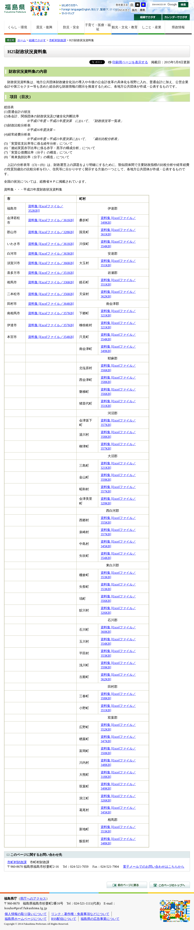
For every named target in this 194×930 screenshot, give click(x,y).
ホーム (21, 40)
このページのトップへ (170, 885)
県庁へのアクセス (33, 898)
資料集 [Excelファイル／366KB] (51, 263)
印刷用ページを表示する (130, 62)
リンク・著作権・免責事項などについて (80, 914)
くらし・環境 (17, 27)
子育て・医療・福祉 (98, 27)
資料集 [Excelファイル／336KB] (51, 282)
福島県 (15, 8)
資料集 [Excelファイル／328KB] (51, 232)
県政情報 (178, 27)
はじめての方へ (89, 5)
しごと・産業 (151, 27)
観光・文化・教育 (125, 27)
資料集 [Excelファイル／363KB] (51, 253)
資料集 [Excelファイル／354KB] (51, 337)
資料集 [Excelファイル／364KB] (51, 303)
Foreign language (89, 9)
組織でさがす (148, 17)
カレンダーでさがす (176, 17)
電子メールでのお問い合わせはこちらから (153, 866)
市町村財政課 (57, 40)
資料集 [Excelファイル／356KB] (51, 294)
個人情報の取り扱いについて (26, 914)
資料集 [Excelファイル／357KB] (51, 313)
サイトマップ (89, 13)
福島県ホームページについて (26, 918)
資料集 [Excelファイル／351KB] (51, 272)
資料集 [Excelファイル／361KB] (51, 220)
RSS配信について (63, 918)
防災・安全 (71, 27)
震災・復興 (44, 27)
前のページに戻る (127, 885)
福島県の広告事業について (100, 918)
